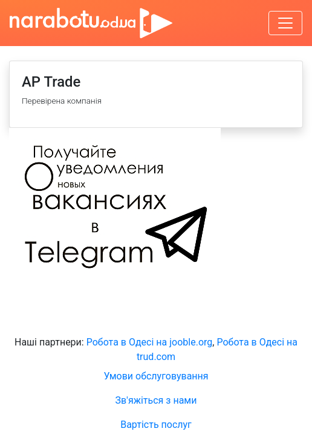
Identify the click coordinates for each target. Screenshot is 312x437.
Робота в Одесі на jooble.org (149, 342)
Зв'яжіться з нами (156, 400)
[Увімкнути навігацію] (285, 23)
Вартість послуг (156, 424)
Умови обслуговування (155, 376)
